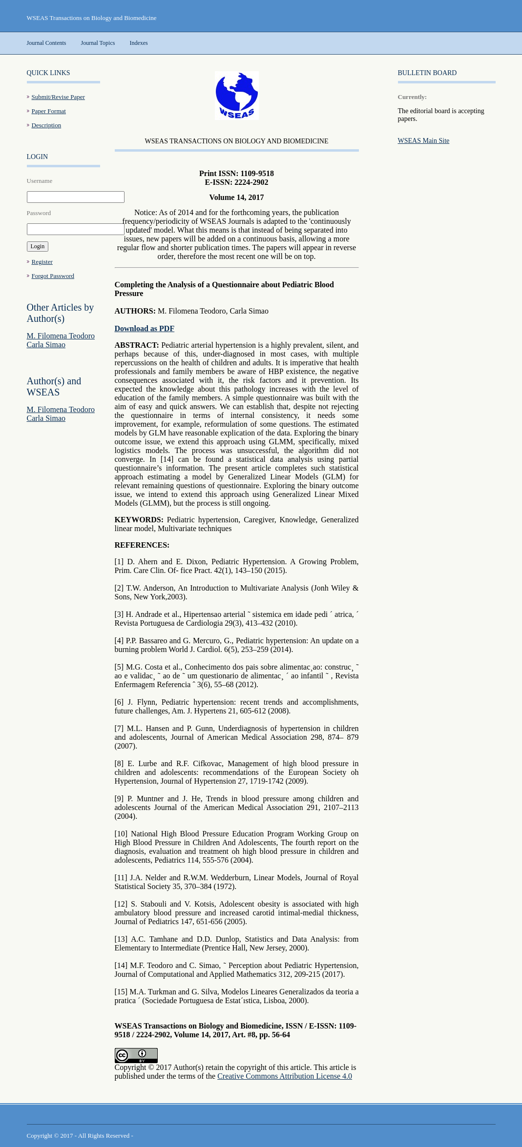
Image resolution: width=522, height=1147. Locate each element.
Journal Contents (46, 43)
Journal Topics (98, 43)
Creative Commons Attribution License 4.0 (284, 1076)
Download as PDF (145, 328)
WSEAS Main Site (424, 140)
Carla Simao (46, 344)
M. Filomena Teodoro (61, 336)
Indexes (138, 43)
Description (47, 125)
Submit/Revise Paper (58, 96)
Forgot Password (53, 275)
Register (42, 261)
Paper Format (49, 111)
